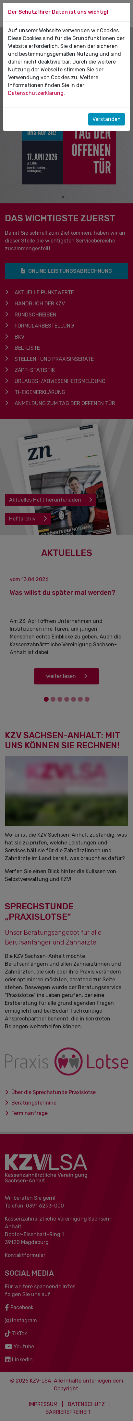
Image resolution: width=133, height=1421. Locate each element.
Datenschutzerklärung (36, 93)
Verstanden (106, 119)
